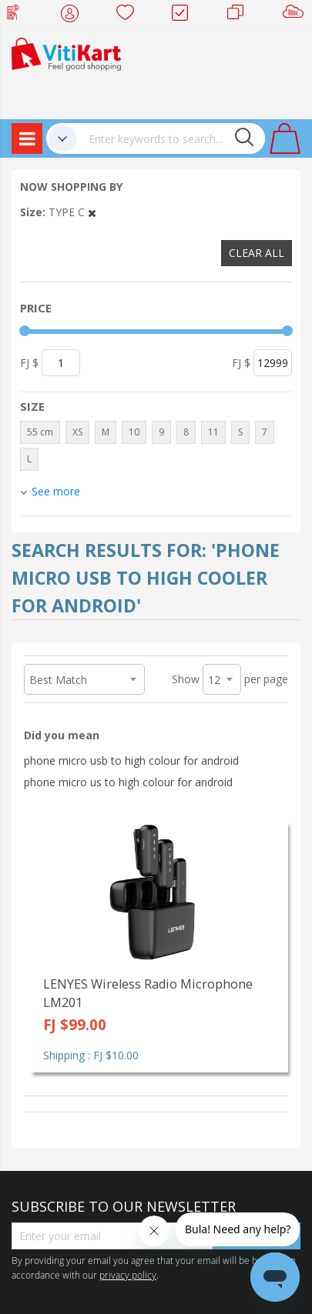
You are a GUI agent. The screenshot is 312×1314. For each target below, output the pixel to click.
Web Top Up (18, 15)
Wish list (129, 15)
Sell (296, 15)
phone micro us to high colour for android (128, 782)
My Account (74, 15)
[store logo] (66, 52)
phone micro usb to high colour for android (131, 760)
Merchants (240, 15)
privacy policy (127, 1275)
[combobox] (171, 138)
